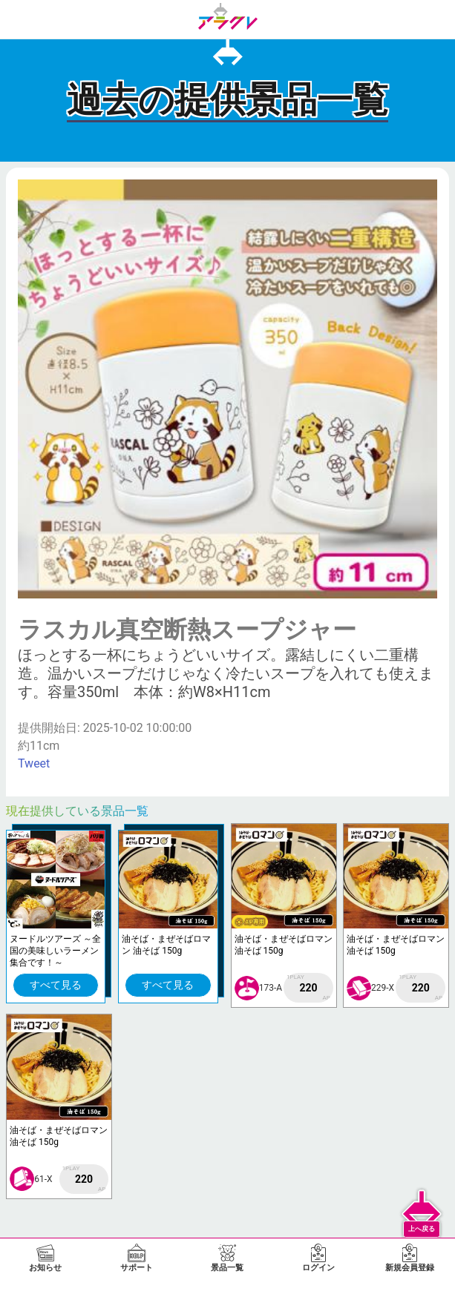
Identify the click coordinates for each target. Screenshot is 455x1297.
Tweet (34, 763)
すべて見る (56, 985)
